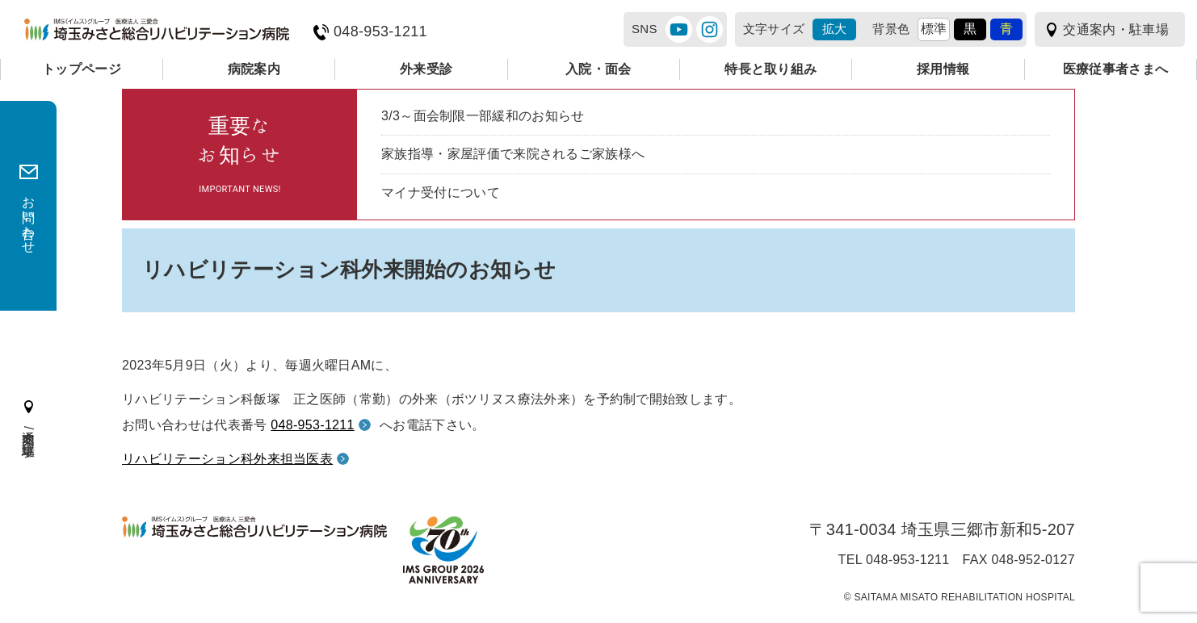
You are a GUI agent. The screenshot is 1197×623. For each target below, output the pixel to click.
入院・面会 (598, 69)
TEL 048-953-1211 (894, 560)
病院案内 (254, 69)
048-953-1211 (380, 32)
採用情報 (943, 69)
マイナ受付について (440, 192)
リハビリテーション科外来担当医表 (227, 459)
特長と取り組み (770, 69)
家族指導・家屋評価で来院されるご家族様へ (513, 154)
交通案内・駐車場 (1116, 29)
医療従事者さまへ (1116, 69)
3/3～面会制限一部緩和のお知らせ (483, 116)
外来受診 (426, 69)
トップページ (81, 69)
